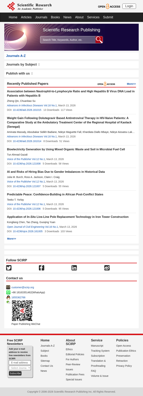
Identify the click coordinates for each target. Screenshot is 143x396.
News (67, 17)
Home (13, 17)
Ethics (69, 349)
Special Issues (74, 379)
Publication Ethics (126, 350)
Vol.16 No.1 (50, 105)
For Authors (72, 359)
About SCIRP (71, 342)
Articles (26, 17)
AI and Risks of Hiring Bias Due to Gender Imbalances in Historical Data (56, 171)
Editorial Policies (75, 354)
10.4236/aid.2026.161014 (27, 141)
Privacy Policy (124, 365)
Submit (108, 17)
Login (129, 6)
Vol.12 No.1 (38, 159)
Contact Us (47, 365)
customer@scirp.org (22, 287)
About (79, 17)
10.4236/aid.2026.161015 (27, 109)
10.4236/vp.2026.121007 (27, 186)
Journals (41, 17)
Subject (45, 350)
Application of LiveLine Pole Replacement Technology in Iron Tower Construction (68, 216)
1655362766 (18, 297)
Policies (122, 340)
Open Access (123, 345)
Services (93, 17)
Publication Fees (75, 374)
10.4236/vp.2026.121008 (27, 163)
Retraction (122, 360)
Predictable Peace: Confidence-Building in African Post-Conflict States (55, 194)
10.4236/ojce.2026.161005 (28, 231)
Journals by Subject (23, 64)
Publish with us (19, 73)
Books (55, 17)
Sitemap (45, 360)
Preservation (123, 355)
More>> (131, 83)
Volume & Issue (99, 375)
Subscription (98, 355)
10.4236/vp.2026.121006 (27, 208)
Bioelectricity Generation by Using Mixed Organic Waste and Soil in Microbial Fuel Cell (66, 149)
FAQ (93, 370)
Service (97, 340)
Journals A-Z (48, 345)
